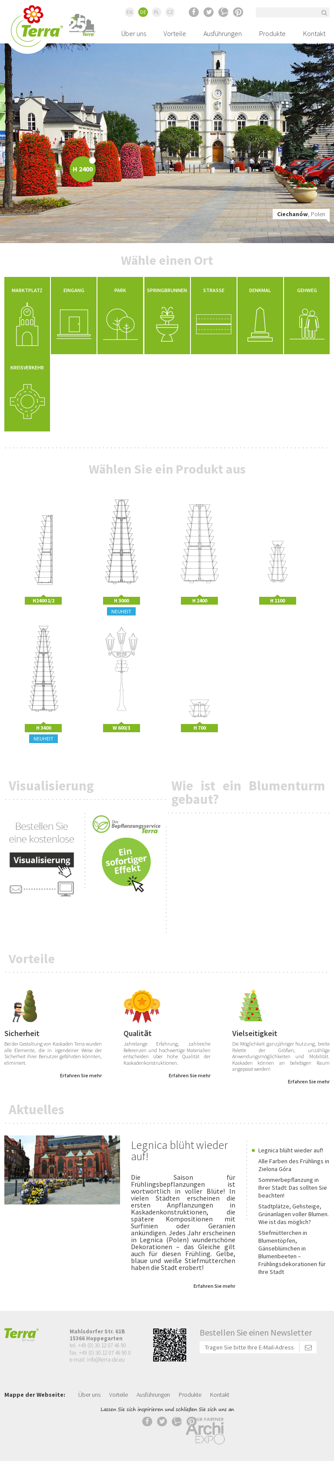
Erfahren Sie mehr (81, 1075)
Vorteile (175, 33)
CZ (170, 12)
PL (156, 12)
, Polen (301, 214)
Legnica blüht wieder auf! (179, 1150)
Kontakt (314, 33)
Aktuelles (36, 1109)
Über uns (133, 33)
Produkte (272, 33)
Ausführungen (223, 33)
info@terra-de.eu (106, 1359)
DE (143, 12)
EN (130, 12)
